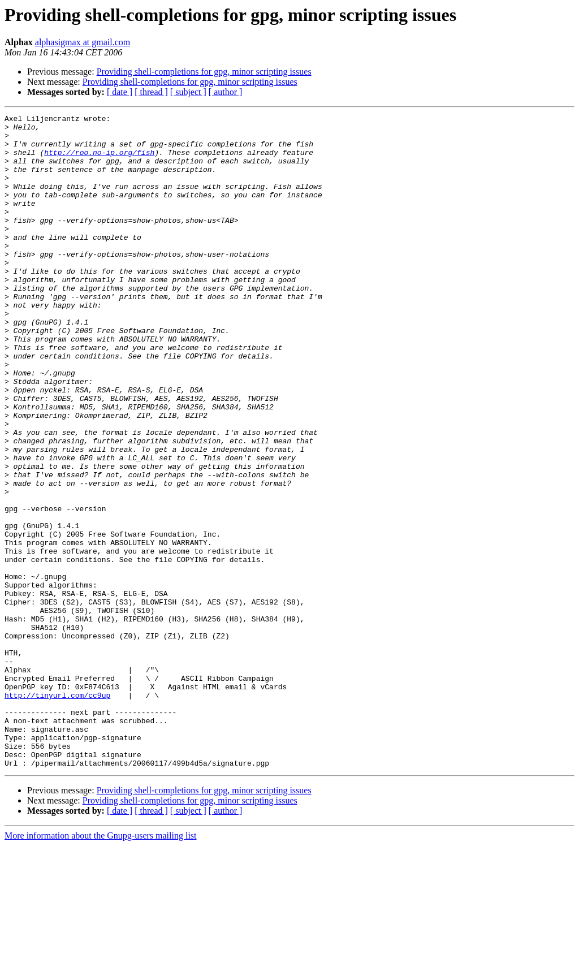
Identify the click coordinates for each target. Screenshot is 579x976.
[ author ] (226, 92)
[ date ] (119, 92)
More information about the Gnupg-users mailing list (101, 966)
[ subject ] (188, 92)
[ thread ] (151, 92)
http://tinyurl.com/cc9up (57, 812)
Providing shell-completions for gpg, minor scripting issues (204, 71)
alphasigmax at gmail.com (82, 42)
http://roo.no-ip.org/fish (99, 161)
